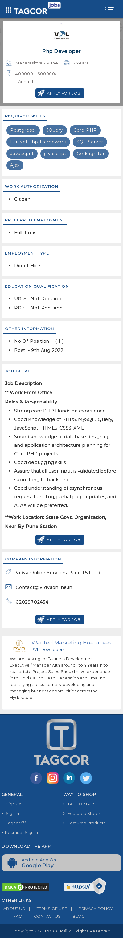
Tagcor (14, 822)
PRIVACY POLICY (90, 908)
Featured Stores (81, 813)
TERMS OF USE (46, 908)
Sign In (10, 813)
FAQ (12, 916)
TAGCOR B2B (78, 803)
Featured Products (84, 822)
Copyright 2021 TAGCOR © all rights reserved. (61, 930)
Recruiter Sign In (20, 832)
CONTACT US (41, 916)
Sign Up (12, 803)
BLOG (72, 916)
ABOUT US (13, 908)
